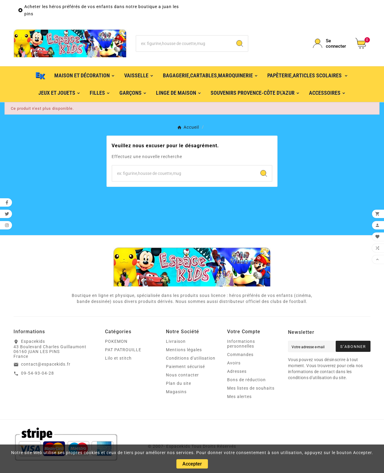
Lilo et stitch (118, 358)
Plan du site (178, 383)
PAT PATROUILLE (123, 349)
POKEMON (116, 341)
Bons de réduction (246, 379)
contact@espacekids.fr (45, 364)
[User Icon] (330, 43)
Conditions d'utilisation (190, 358)
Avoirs (234, 363)
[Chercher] (184, 43)
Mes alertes (239, 396)
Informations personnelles (241, 344)
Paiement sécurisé (185, 366)
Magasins (176, 391)
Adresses (237, 371)
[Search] (239, 43)
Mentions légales (184, 349)
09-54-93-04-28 (37, 373)
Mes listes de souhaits (250, 388)
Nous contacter (182, 375)
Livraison (176, 341)
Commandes (240, 354)
